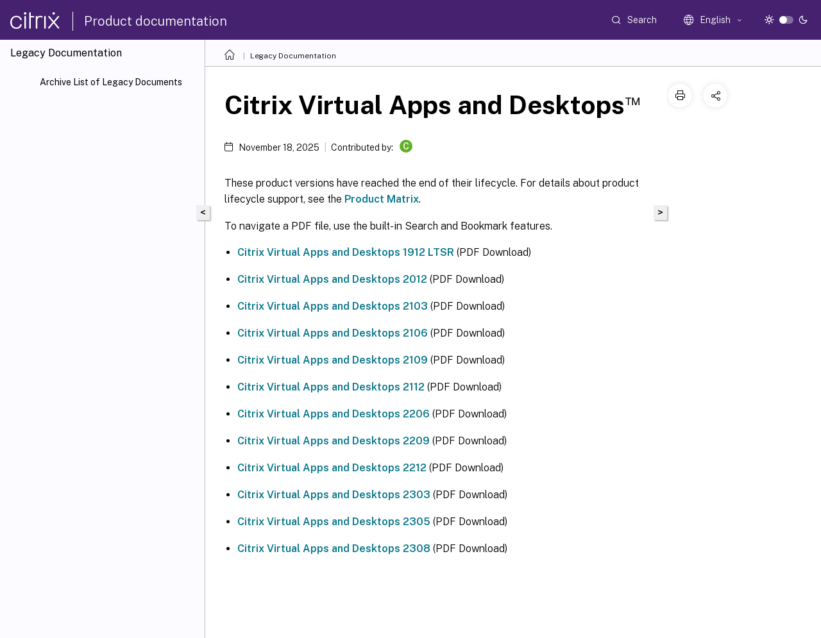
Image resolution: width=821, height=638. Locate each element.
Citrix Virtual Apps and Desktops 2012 (332, 279)
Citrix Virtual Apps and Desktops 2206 (333, 414)
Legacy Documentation (293, 55)
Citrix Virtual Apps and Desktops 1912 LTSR (345, 252)
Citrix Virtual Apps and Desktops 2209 (333, 441)
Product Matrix (381, 199)
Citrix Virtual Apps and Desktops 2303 (333, 495)
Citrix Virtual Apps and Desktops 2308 (333, 548)
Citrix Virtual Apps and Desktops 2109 (332, 360)
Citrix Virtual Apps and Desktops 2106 (332, 333)
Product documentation (155, 21)
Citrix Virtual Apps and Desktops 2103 (332, 306)
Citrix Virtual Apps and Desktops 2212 (332, 468)
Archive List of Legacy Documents (111, 82)
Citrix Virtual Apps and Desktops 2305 (333, 522)
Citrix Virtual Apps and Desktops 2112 (331, 387)
